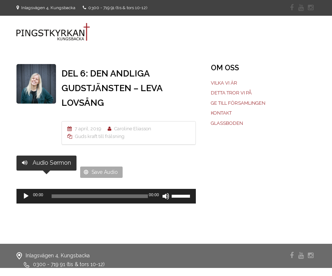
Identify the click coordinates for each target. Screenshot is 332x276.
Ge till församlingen (238, 103)
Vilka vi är (224, 83)
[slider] (100, 196)
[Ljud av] (165, 196)
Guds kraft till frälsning (99, 136)
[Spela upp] (26, 196)
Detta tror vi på (231, 93)
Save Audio (101, 172)
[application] (106, 196)
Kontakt (221, 113)
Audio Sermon (46, 162)
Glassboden (227, 123)
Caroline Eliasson (132, 128)
